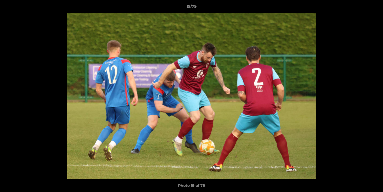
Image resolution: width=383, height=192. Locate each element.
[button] (373, 7)
